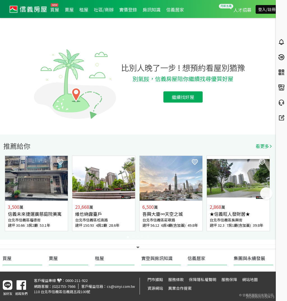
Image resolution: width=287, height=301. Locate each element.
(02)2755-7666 (63, 286)
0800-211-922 (76, 280)
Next (266, 193)
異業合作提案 (180, 288)
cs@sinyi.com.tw (121, 286)
